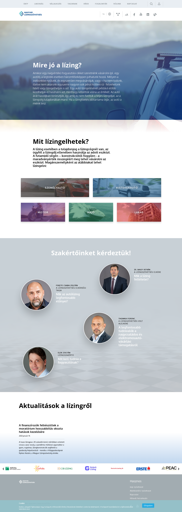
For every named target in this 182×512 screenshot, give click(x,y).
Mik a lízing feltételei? (142, 277)
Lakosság (38, 4)
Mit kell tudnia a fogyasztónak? (69, 360)
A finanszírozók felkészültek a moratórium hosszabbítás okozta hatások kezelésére (41, 428)
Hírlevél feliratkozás (138, 498)
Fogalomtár (101, 4)
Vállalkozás (55, 4)
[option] (13, 469)
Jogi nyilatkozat (136, 487)
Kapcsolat (132, 4)
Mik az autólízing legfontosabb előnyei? (68, 297)
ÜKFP (26, 4)
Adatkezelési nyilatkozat (140, 491)
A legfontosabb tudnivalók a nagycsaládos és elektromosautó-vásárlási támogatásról (130, 336)
